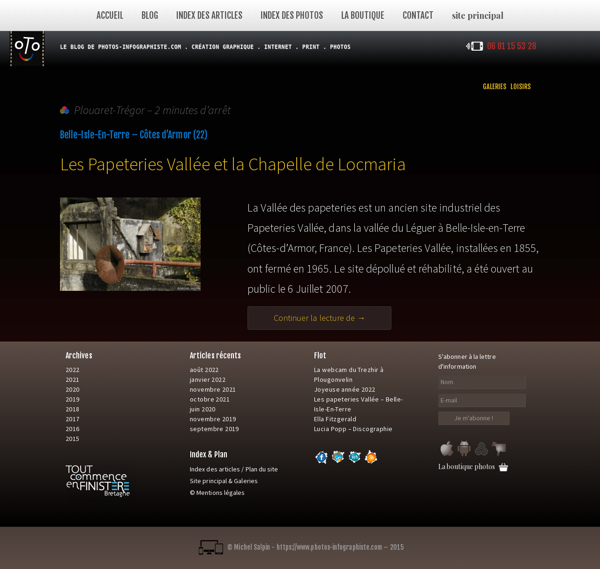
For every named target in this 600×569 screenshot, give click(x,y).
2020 (73, 389)
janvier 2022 (207, 379)
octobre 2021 (210, 399)
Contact (418, 15)
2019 (73, 399)
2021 (73, 379)
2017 (73, 419)
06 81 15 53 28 (511, 46)
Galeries (495, 87)
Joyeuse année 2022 (344, 389)
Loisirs (520, 87)
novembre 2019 (213, 419)
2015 (73, 438)
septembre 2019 (214, 429)
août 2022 (204, 369)
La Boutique (362, 15)
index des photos (292, 15)
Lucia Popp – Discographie (353, 429)
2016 (73, 429)
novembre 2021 (213, 389)
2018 (73, 409)
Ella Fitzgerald (335, 419)
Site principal (208, 481)
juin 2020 (203, 409)
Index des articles (209, 15)
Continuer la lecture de (333, 317)
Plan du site (262, 469)
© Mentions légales (217, 492)
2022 (73, 369)
